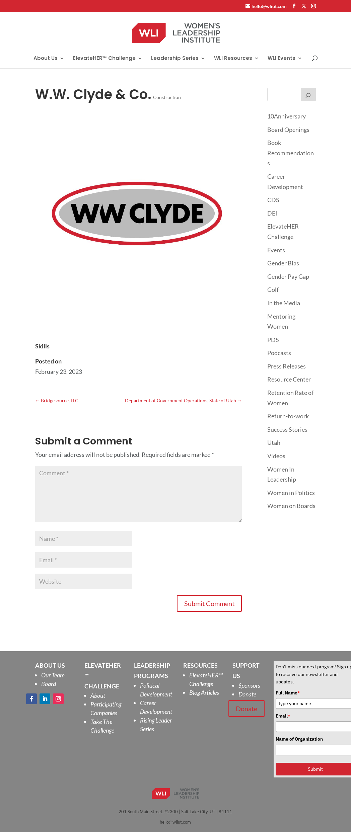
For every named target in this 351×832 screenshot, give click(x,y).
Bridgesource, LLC (56, 400)
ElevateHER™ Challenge (104, 59)
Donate (247, 694)
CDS (273, 199)
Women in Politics (291, 492)
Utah (273, 442)
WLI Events (281, 59)
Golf (273, 289)
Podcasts (279, 352)
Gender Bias (283, 263)
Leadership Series (175, 59)
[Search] (308, 94)
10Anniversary (286, 116)
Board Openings (288, 129)
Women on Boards (291, 505)
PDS (273, 339)
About (97, 695)
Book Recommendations (290, 153)
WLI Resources (233, 59)
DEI (272, 213)
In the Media (283, 303)
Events (276, 250)
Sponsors (249, 685)
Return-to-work (288, 416)
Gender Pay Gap (288, 276)
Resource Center (289, 379)
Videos (276, 456)
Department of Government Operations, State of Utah (183, 400)
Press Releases (286, 366)
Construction (167, 97)
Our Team (53, 675)
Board (48, 683)
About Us (45, 59)
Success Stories (287, 429)
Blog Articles (204, 692)
